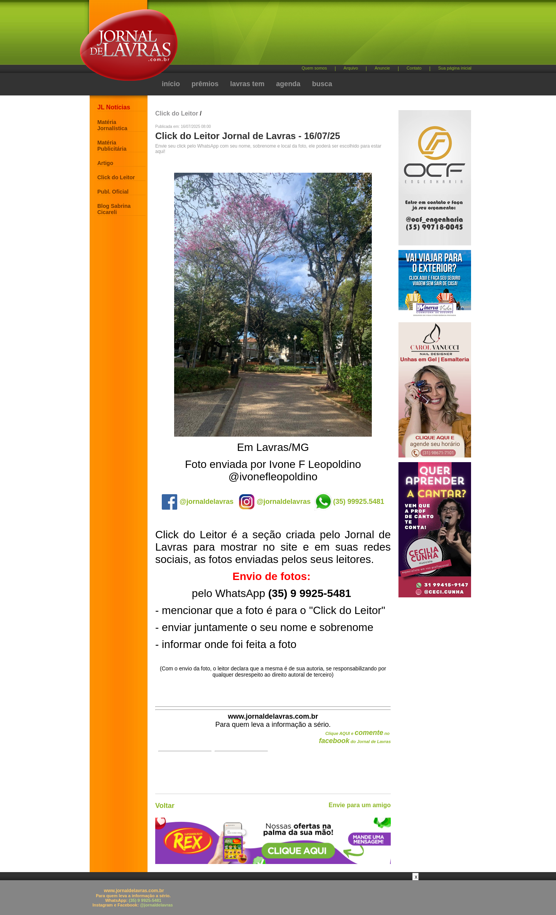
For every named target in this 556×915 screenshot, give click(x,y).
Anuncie (382, 68)
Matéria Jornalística (112, 125)
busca (322, 84)
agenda (288, 84)
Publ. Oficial (113, 192)
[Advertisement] (318, 35)
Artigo (105, 163)
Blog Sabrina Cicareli (114, 209)
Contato (414, 68)
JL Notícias (113, 107)
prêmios (205, 84)
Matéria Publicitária (111, 145)
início (171, 84)
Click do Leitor (116, 177)
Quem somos (314, 68)
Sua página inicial (454, 68)
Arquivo (351, 68)
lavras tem (247, 84)
